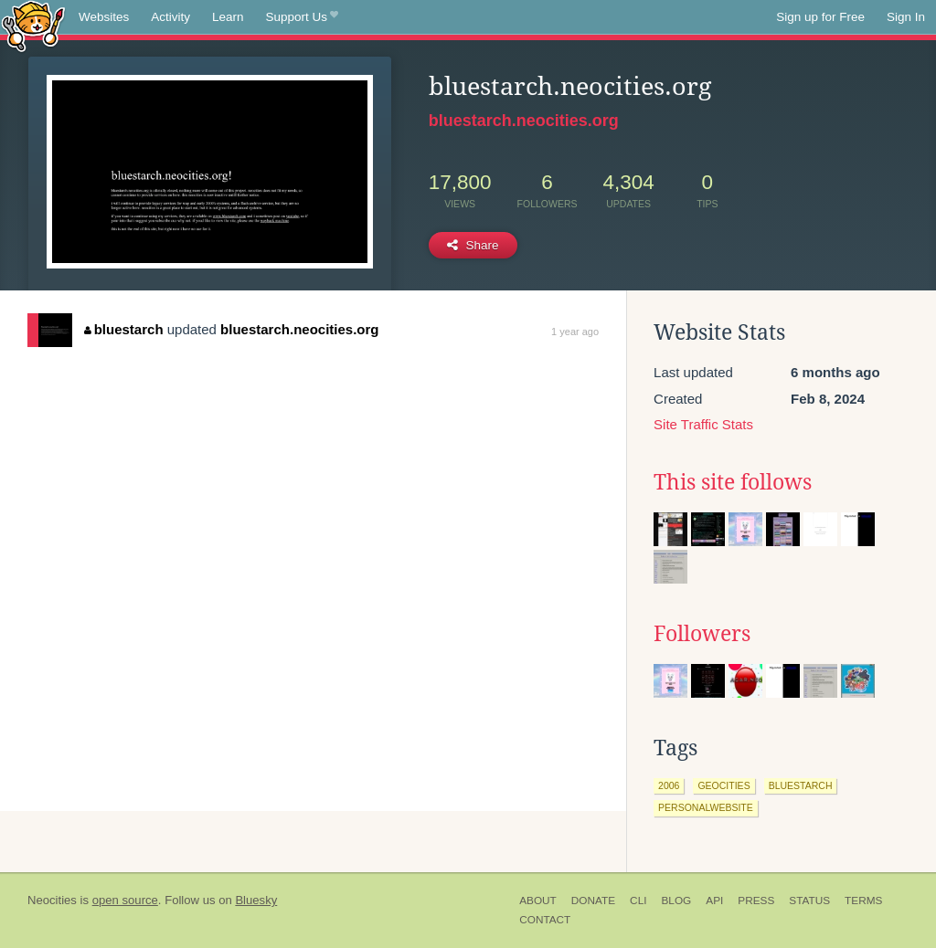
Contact (544, 919)
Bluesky (256, 900)
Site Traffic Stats (703, 424)
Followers (702, 634)
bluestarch (123, 329)
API (714, 900)
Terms (863, 900)
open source (125, 900)
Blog (676, 900)
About (538, 900)
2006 (668, 785)
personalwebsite (705, 807)
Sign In (906, 17)
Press (756, 900)
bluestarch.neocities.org (524, 120)
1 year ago (575, 331)
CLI (638, 900)
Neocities (52, 900)
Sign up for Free (820, 17)
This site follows (733, 482)
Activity (170, 17)
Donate (593, 900)
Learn (228, 17)
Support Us (302, 17)
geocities (723, 785)
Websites (104, 17)
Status (809, 900)
